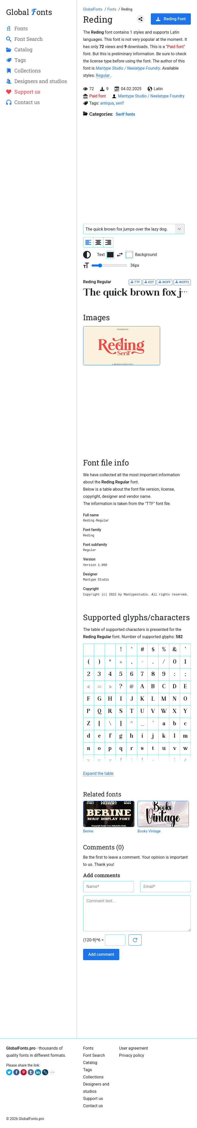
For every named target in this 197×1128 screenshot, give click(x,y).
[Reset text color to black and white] (87, 255)
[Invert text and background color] (120, 255)
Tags (87, 1069)
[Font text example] (129, 229)
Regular (103, 75)
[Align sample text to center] (98, 242)
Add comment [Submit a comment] (101, 954)
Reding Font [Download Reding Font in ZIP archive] (171, 18)
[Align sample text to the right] (108, 242)
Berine (88, 831)
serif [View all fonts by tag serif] (120, 103)
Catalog (90, 1062)
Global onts (29, 12)
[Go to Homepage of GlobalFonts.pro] (93, 9)
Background (141, 255)
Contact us (93, 1105)
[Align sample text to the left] (88, 242)
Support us (93, 1098)
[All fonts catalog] (112, 9)
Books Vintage (149, 831)
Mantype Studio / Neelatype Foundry (128, 68)
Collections (93, 1077)
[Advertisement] (38, 148)
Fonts (88, 1048)
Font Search (94, 1055)
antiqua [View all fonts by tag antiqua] (107, 103)
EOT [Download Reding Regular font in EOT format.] (149, 282)
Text (105, 255)
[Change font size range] (109, 265)
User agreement (133, 1048)
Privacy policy (131, 1055)
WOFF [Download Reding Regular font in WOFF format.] (165, 282)
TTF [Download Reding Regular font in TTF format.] (135, 282)
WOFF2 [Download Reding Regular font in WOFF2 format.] (182, 282)
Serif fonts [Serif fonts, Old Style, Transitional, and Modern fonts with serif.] (125, 114)
